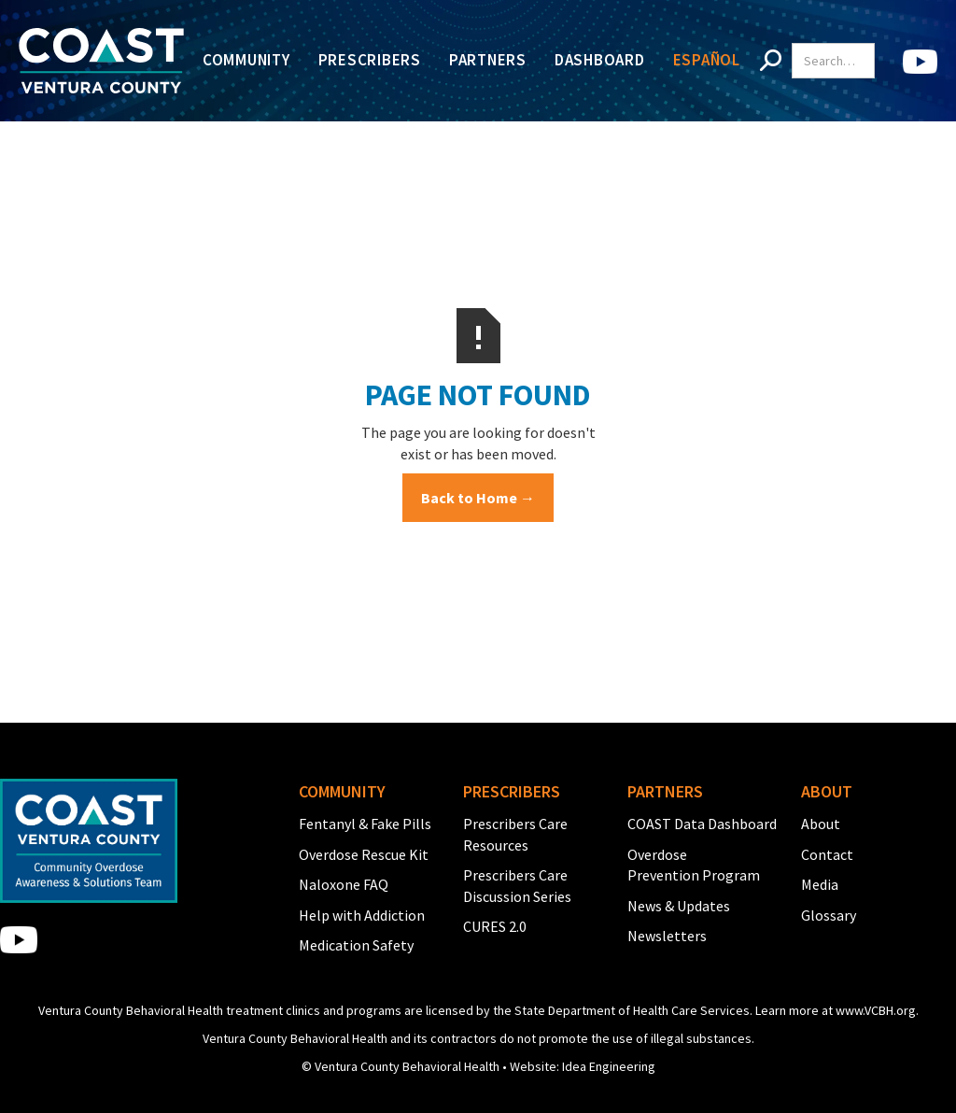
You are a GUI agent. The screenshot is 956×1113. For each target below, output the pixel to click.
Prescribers (369, 59)
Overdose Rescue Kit (364, 854)
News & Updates (678, 905)
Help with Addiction (362, 915)
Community (246, 59)
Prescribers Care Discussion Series (517, 885)
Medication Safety (356, 945)
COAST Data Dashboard (702, 823)
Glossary (828, 915)
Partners (488, 59)
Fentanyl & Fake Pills (365, 823)
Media (819, 884)
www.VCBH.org (876, 1010)
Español (706, 59)
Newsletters (667, 935)
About (820, 823)
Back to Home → (478, 497)
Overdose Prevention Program (693, 864)
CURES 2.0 (495, 926)
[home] (101, 60)
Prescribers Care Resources (515, 833)
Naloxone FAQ (343, 884)
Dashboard (600, 59)
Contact (827, 854)
